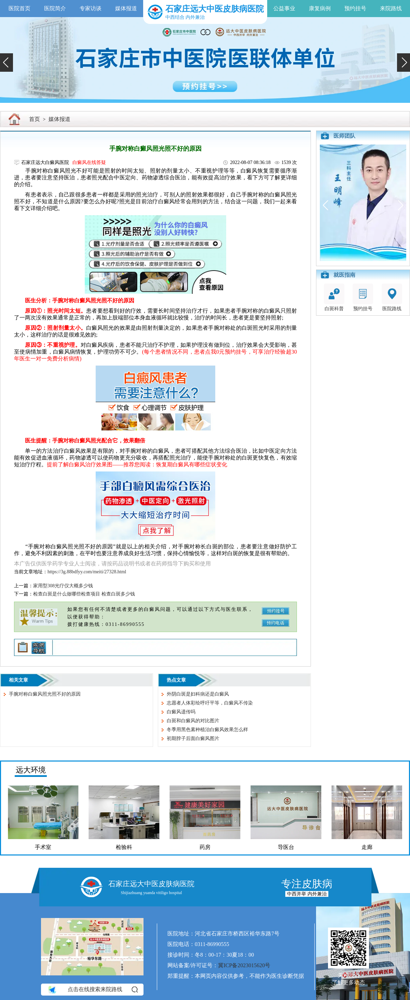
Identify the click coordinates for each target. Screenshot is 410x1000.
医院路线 (392, 297)
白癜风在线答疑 (89, 162)
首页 (34, 119)
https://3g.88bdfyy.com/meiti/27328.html (86, 571)
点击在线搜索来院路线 (92, 989)
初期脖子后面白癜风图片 (193, 738)
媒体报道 (126, 8)
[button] (6, 62)
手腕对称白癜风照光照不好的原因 (45, 694)
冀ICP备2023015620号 (244, 965)
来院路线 (391, 8)
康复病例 (320, 8)
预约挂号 (355, 8)
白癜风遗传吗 (181, 711)
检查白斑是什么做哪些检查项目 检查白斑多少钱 (84, 594)
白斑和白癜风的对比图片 (193, 720)
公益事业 (284, 8)
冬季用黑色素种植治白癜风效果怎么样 (207, 729)
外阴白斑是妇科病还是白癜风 (198, 694)
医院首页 (19, 8)
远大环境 (31, 770)
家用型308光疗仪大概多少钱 (63, 585)
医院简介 (55, 8)
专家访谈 (90, 8)
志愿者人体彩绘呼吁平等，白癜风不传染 (210, 703)
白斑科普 (334, 297)
